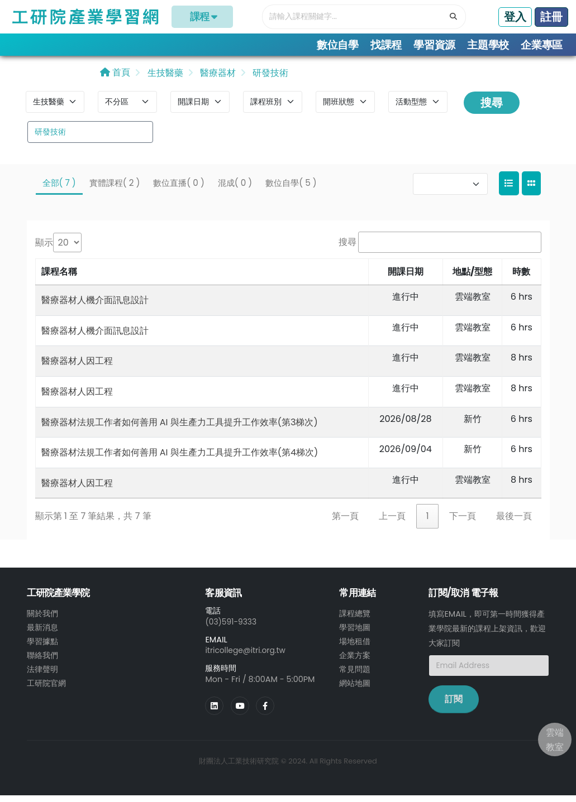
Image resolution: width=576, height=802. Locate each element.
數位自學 (338, 44)
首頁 (115, 78)
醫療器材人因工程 (77, 367)
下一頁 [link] (462, 522)
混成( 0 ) (235, 189)
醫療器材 (217, 79)
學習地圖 (354, 633)
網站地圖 (354, 687)
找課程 (386, 44)
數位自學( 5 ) (290, 189)
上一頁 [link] (392, 522)
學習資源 (434, 44)
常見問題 (354, 673)
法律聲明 (42, 673)
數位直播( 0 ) (178, 189)
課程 (202, 16)
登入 (515, 17)
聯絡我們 (42, 660)
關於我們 (42, 620)
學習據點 (42, 646)
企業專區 (542, 44)
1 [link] (427, 522)
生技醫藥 (164, 79)
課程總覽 (354, 620)
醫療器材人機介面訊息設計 (95, 306)
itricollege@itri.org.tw (247, 655)
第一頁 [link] (345, 522)
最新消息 (42, 633)
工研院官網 (46, 687)
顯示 (44, 248)
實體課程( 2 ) (114, 189)
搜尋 (491, 109)
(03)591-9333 (232, 627)
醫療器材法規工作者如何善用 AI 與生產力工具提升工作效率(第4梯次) (179, 458)
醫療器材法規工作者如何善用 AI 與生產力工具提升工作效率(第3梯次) (179, 428)
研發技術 (269, 79)
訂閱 (454, 705)
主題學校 (488, 44)
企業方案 (354, 660)
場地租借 (354, 646)
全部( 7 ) (59, 189)
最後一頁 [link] (514, 522)
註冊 (551, 17)
